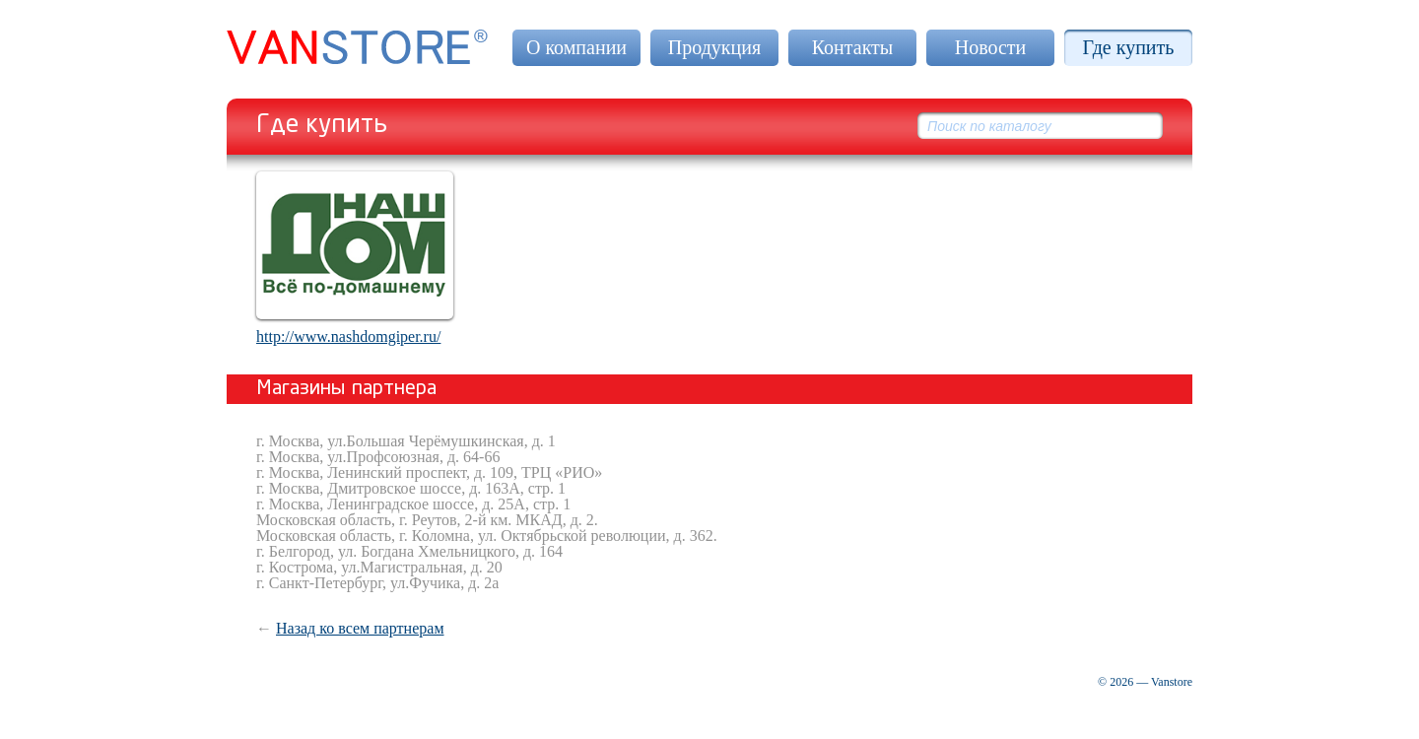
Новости (991, 47)
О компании (576, 47)
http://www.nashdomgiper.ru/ (348, 336)
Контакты (853, 47)
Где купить (1129, 47)
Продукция (714, 47)
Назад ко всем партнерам (360, 628)
